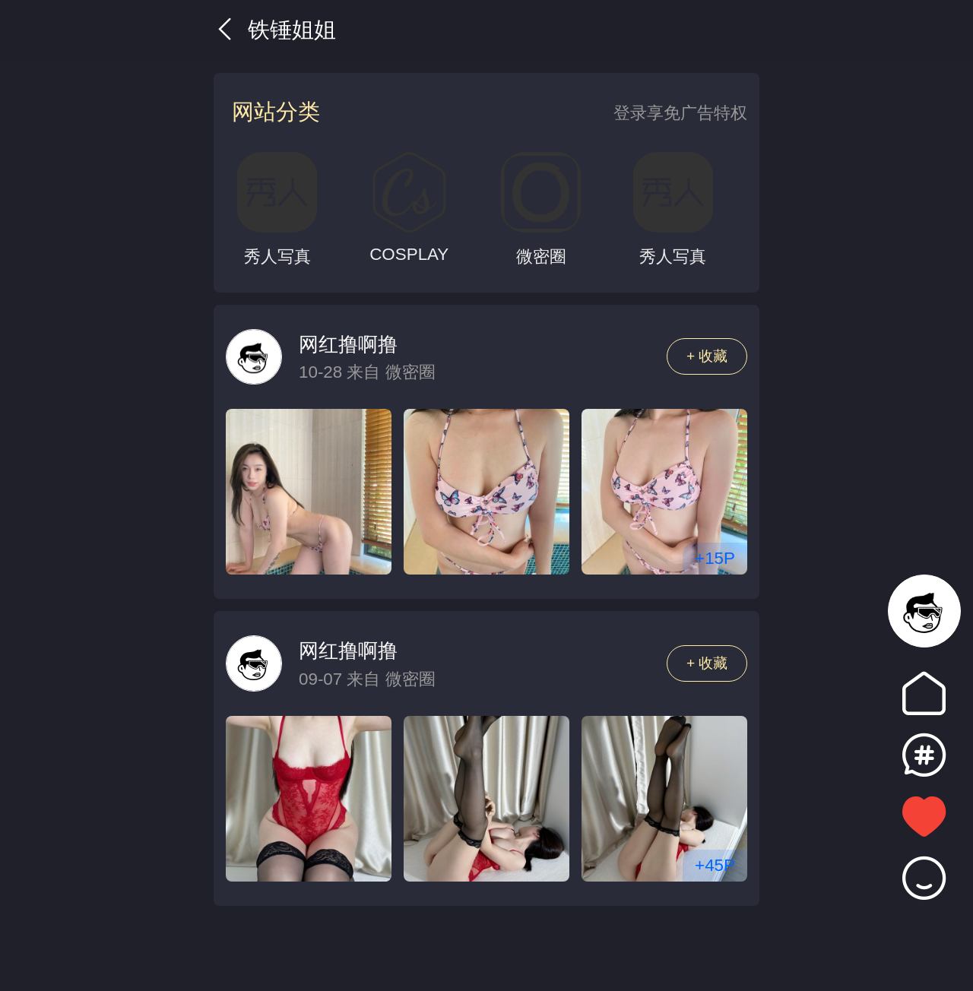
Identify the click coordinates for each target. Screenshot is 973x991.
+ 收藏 (707, 356)
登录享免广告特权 (680, 112)
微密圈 (410, 372)
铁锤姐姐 (275, 29)
